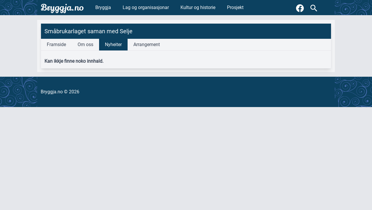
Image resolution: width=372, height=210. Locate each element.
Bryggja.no (62, 7)
